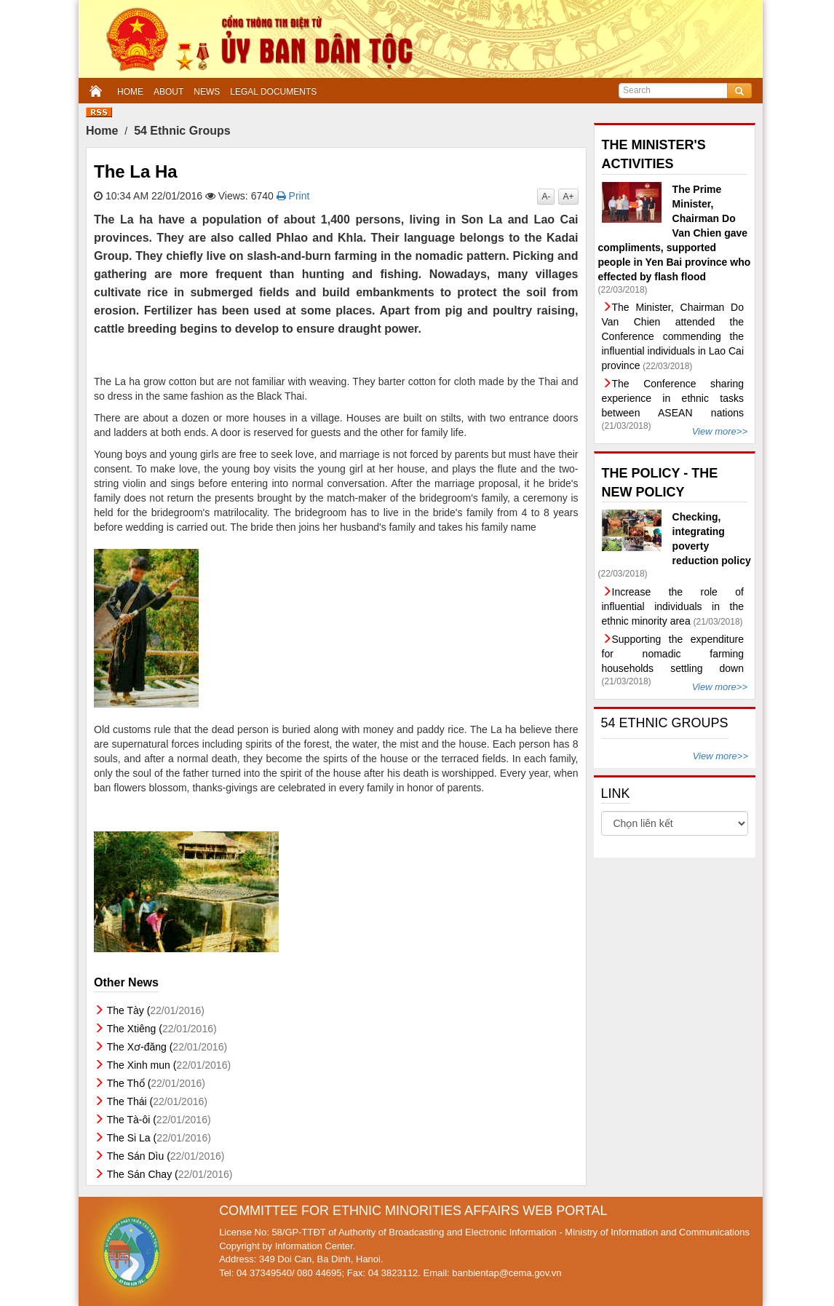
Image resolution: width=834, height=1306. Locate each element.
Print (293, 196)
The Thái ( (157, 1101)
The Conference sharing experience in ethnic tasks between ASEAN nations (673, 398)
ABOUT (168, 92)
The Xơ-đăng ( (167, 1047)
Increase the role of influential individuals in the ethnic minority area (673, 606)
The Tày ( (155, 1010)
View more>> (719, 431)
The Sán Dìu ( (166, 1156)
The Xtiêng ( (162, 1028)
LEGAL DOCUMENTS (273, 92)
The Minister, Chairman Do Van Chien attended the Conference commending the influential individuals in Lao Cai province (673, 336)
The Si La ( (159, 1138)
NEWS (207, 92)
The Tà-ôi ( (159, 1119)
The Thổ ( (156, 1083)
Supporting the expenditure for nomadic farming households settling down (673, 653)
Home (102, 130)
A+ (568, 196)
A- (545, 196)
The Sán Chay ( (170, 1174)
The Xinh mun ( (169, 1065)
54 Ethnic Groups (182, 130)
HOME (130, 92)
